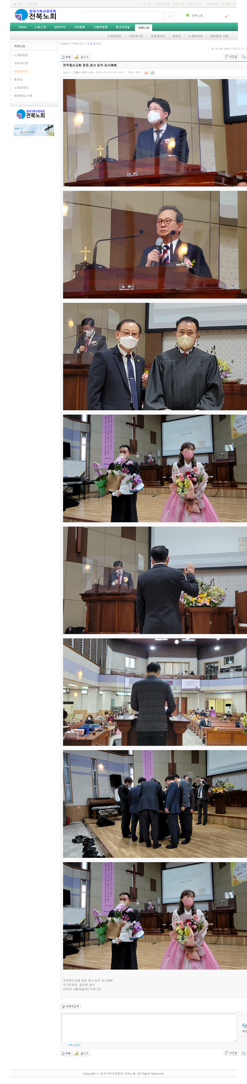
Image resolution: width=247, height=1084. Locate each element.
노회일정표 (21, 87)
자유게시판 (21, 63)
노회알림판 (21, 55)
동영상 (18, 79)
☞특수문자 (73, 1045)
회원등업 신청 (23, 95)
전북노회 (197, 15)
